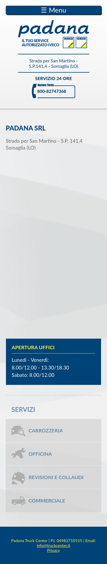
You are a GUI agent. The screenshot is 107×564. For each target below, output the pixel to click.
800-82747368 (51, 91)
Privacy (53, 550)
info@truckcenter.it (53, 545)
